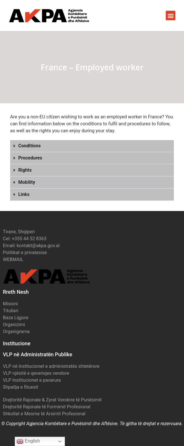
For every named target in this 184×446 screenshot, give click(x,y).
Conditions (29, 145)
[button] (170, 15)
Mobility (26, 182)
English (28, 441)
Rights (25, 170)
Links (24, 194)
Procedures (30, 158)
